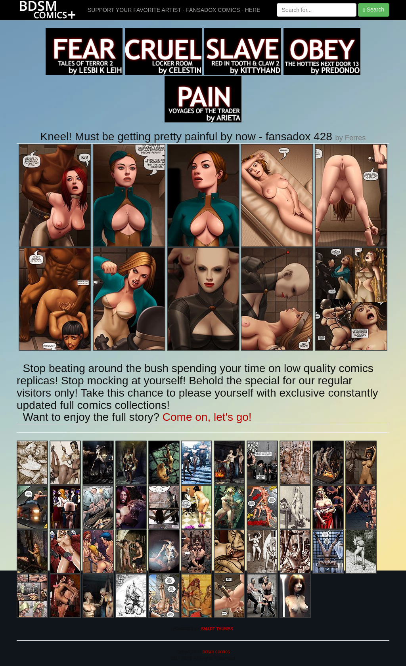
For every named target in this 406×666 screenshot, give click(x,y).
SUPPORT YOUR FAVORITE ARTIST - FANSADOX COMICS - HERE (174, 10)
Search (373, 9)
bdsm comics (215, 652)
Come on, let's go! (207, 417)
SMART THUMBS (217, 629)
